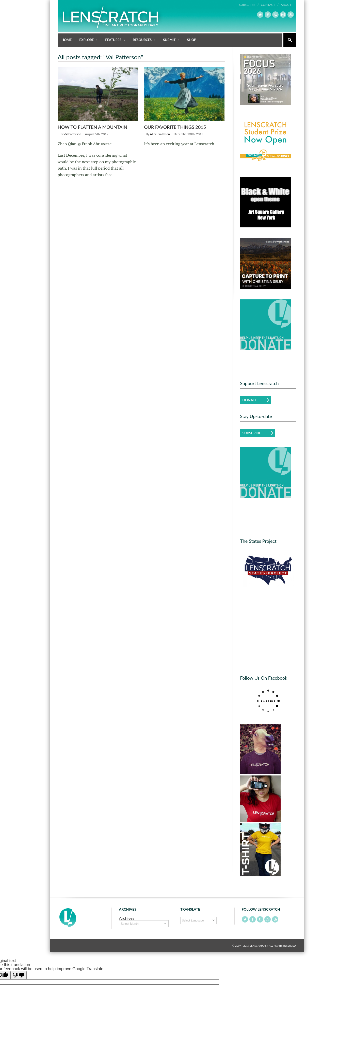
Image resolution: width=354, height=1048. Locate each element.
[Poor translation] (18, 975)
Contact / (270, 5)
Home (66, 40)
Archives (126, 917)
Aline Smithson (160, 134)
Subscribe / (249, 5)
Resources (142, 40)
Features (113, 40)
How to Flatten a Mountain (92, 127)
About (286, 5)
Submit (169, 40)
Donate (249, 399)
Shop (191, 40)
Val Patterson (72, 134)
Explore (86, 40)
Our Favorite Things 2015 (175, 127)
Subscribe (251, 432)
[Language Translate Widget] (198, 920)
